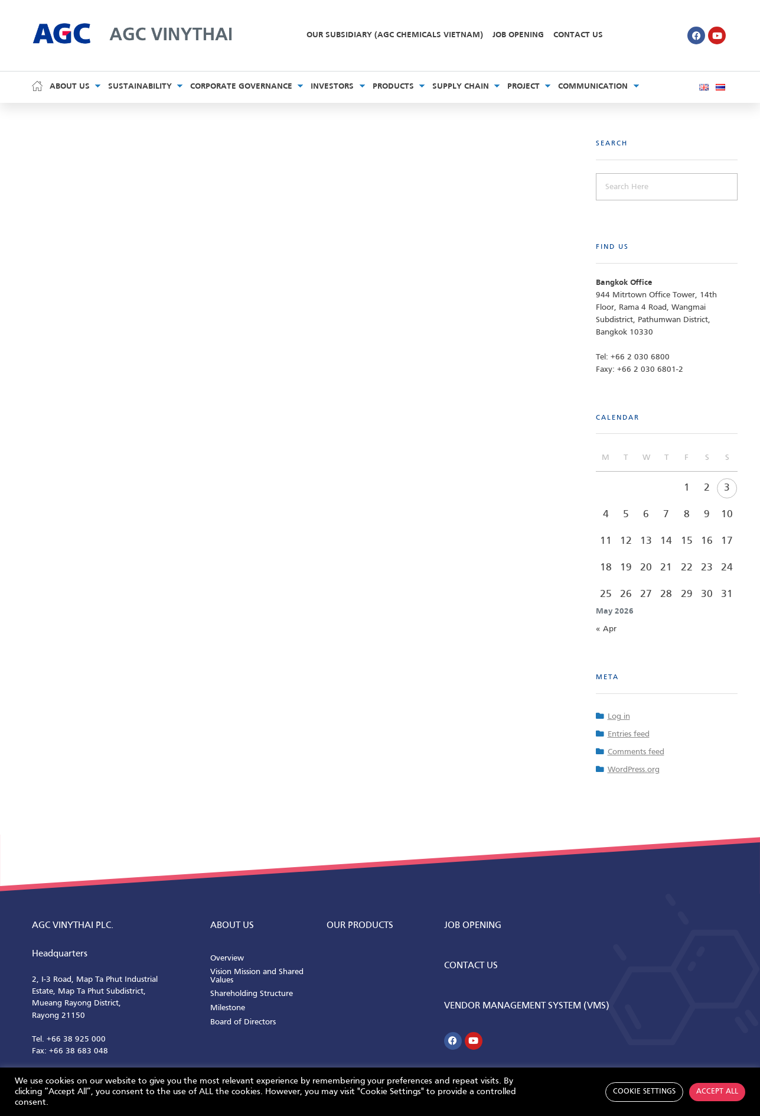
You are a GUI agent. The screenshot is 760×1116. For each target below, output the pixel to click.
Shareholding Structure (251, 994)
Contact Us (578, 35)
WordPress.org (634, 770)
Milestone (227, 1008)
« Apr (606, 629)
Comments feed (636, 752)
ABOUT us (232, 925)
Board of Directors (243, 1022)
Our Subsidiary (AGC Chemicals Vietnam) (394, 35)
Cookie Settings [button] (644, 1091)
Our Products (360, 925)
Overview (227, 958)
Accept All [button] (717, 1091)
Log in (619, 717)
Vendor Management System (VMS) (526, 1006)
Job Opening (518, 35)
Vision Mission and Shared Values (257, 976)
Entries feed (629, 734)
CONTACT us (471, 966)
